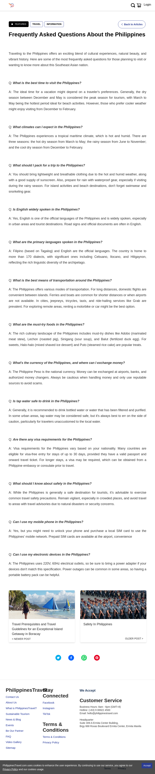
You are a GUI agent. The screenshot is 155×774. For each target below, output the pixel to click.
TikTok (46, 713)
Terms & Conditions (54, 736)
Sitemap (10, 747)
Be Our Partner (14, 730)
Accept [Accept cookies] (147, 765)
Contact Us (12, 696)
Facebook (48, 702)
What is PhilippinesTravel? (21, 708)
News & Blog (13, 719)
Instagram (49, 708)
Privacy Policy (51, 742)
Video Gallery (13, 742)
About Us (11, 702)
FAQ (8, 736)
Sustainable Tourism (17, 713)
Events (10, 725)
